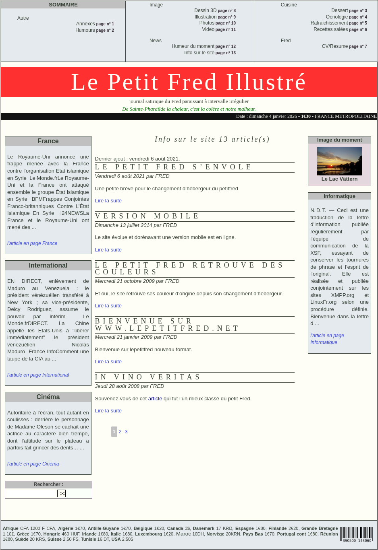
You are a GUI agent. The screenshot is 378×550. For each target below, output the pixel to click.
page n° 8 (226, 10)
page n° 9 (226, 17)
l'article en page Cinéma (33, 464)
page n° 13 (225, 53)
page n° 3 (357, 10)
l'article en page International (38, 375)
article (155, 399)
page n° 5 (357, 23)
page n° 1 (104, 24)
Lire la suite (108, 201)
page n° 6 (357, 29)
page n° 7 (357, 46)
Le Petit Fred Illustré (189, 81)
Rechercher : (48, 484)
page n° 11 (225, 29)
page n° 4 (357, 17)
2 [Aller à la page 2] (119, 431)
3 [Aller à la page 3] (126, 431)
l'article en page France (32, 243)
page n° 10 (225, 23)
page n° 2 (104, 30)
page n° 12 (225, 46)
